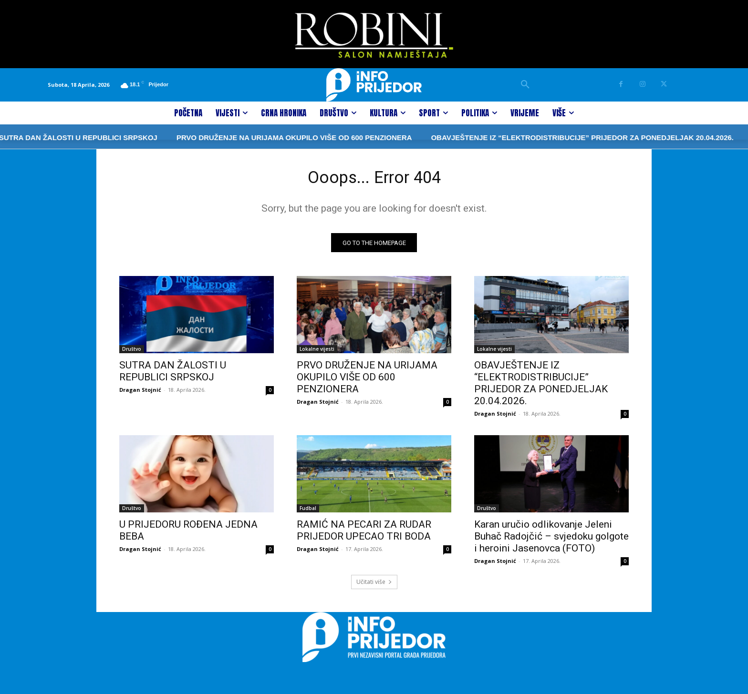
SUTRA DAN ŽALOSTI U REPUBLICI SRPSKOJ (172, 375)
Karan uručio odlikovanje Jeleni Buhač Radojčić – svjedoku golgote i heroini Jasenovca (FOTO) (551, 540)
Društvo (131, 352)
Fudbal (308, 512)
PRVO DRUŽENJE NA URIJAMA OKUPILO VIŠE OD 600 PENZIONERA (260, 137)
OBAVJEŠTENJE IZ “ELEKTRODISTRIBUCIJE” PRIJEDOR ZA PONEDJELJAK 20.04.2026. (548, 137)
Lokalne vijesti (317, 352)
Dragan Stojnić (140, 393)
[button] (525, 84)
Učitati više (374, 586)
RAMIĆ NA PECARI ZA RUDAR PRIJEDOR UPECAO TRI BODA (364, 534)
